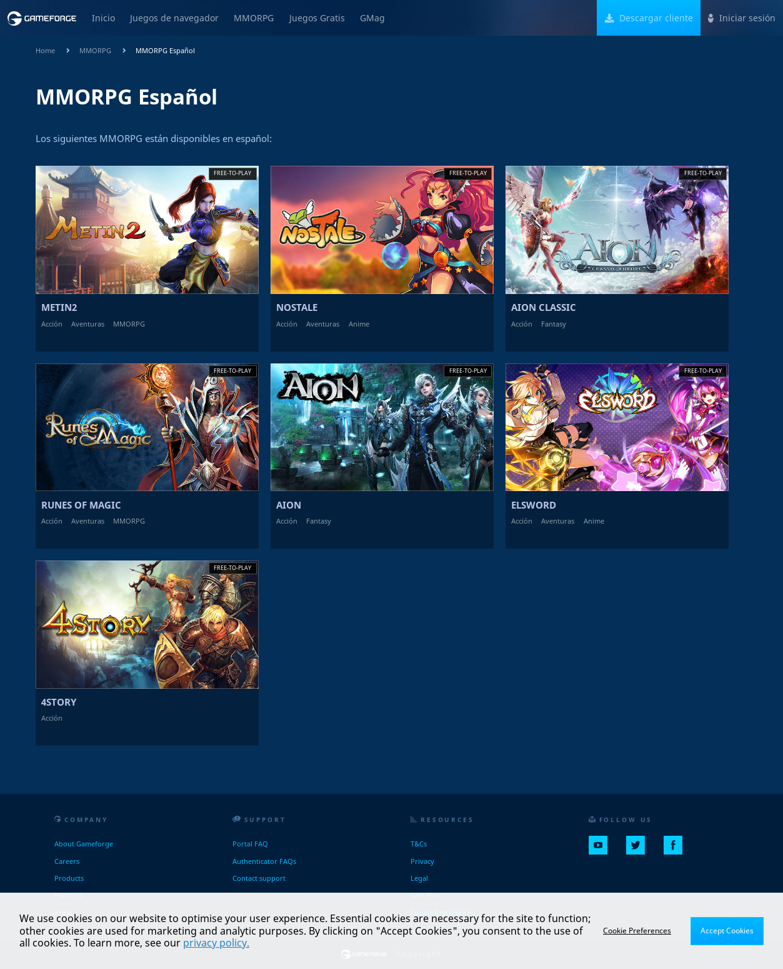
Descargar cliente (649, 18)
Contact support (259, 878)
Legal (419, 878)
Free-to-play (232, 173)
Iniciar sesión (742, 18)
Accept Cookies (727, 930)
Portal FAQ (250, 843)
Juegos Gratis (317, 18)
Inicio (103, 18)
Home (45, 50)
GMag (372, 18)
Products (69, 878)
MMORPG (254, 18)
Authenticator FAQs (264, 861)
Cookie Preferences (637, 930)
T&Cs (419, 843)
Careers (66, 861)
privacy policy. (216, 943)
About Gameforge (83, 843)
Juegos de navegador (174, 18)
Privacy (422, 861)
